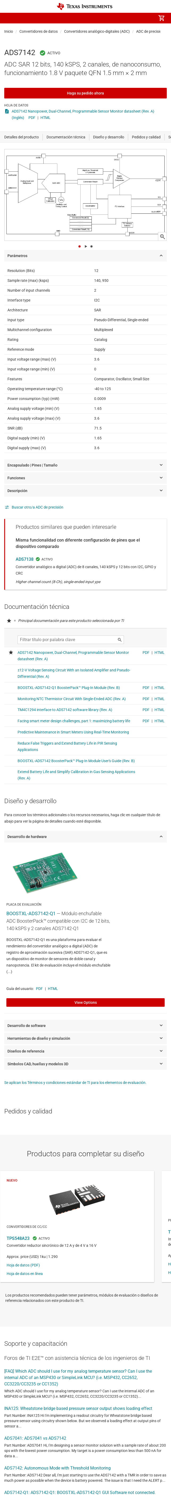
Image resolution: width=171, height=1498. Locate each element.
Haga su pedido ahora (85, 93)
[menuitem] (116, 18)
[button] (9, 18)
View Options (85, 1002)
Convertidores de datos (38, 31)
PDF (31, 117)
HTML (45, 117)
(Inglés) (18, 117)
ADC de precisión (150, 31)
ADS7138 (25, 559)
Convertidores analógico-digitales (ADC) (97, 31)
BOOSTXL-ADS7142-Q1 (31, 913)
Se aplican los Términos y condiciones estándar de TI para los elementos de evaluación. (75, 1082)
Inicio (8, 31)
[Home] (84, 6)
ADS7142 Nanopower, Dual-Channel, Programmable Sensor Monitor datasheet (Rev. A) (83, 111)
